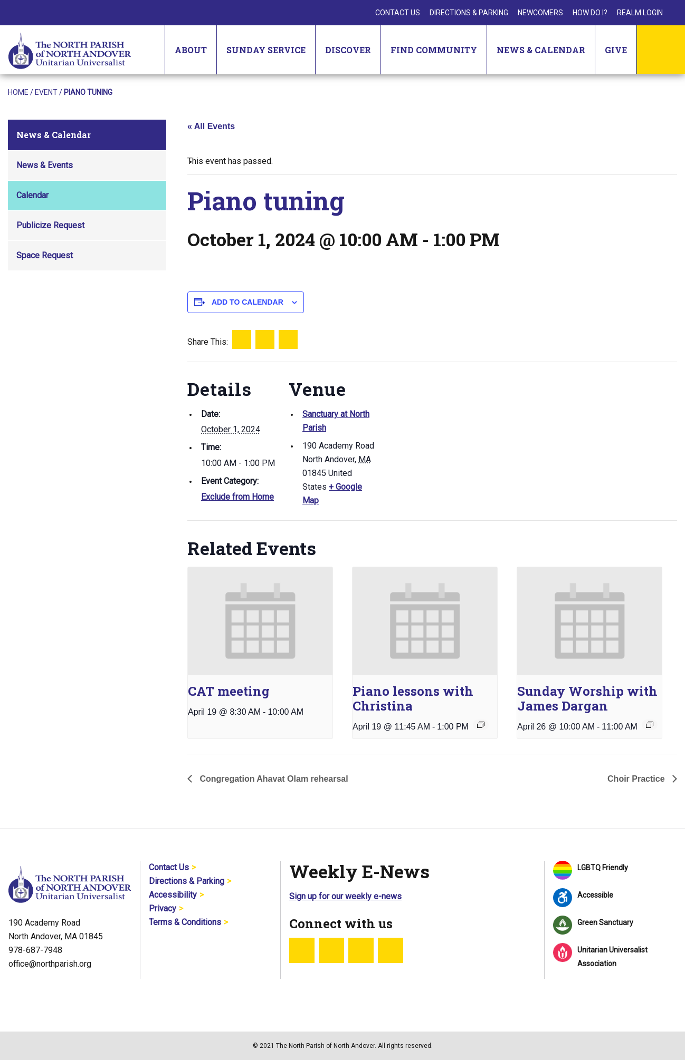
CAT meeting (229, 691)
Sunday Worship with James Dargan (587, 698)
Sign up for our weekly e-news (345, 896)
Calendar (32, 195)
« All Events (211, 126)
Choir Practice (637, 778)
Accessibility (173, 895)
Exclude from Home (237, 497)
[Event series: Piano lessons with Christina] (480, 725)
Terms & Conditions (185, 922)
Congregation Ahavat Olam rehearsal (272, 778)
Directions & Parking (469, 12)
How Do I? (590, 12)
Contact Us (397, 12)
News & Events (44, 165)
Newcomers (540, 12)
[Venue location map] (445, 434)
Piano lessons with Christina (413, 698)
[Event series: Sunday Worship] (649, 725)
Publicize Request (50, 225)
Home (18, 92)
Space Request (44, 255)
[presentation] (260, 621)
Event (46, 92)
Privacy (162, 908)
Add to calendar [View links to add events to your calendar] (247, 302)
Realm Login (640, 12)
